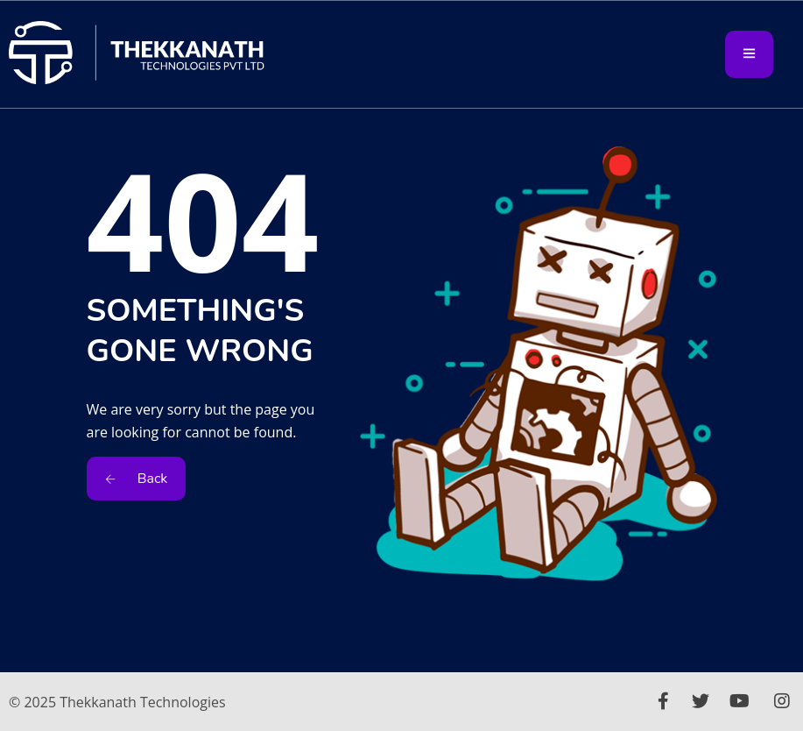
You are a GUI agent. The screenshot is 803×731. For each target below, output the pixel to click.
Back (136, 478)
